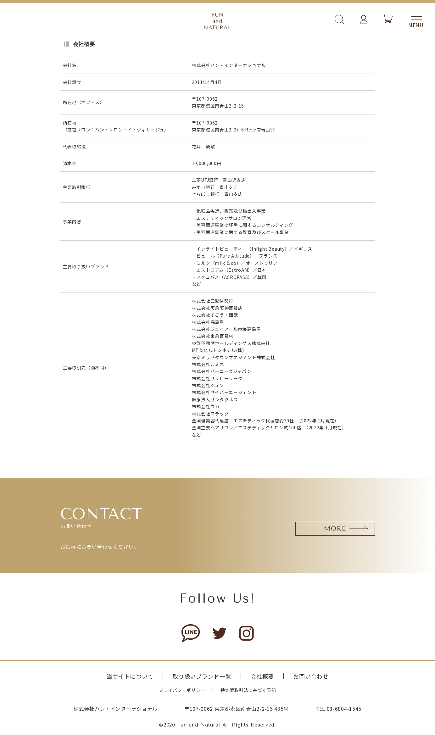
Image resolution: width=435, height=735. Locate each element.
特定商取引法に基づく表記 (248, 690)
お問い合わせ (310, 676)
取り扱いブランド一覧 (201, 676)
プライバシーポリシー (182, 690)
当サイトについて (130, 676)
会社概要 (262, 676)
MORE (335, 528)
